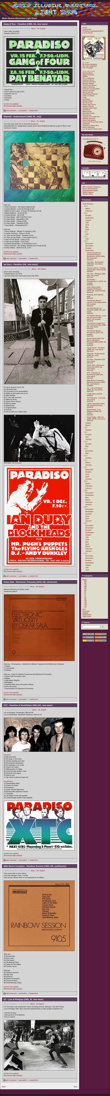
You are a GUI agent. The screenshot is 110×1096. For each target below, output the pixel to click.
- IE (37, 1004)
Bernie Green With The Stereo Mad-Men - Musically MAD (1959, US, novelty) (96, 341)
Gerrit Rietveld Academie (28, 124)
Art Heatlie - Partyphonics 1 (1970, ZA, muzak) (96, 281)
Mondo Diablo (87, 101)
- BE (85, 583)
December (89, 243)
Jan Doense (16, 463)
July (87, 222)
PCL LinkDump (88, 78)
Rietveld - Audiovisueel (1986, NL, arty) (96, 354)
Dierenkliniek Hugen (90, 190)
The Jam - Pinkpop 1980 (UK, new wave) (96, 274)
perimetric (86, 99)
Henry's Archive (88, 90)
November (89, 246)
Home (84, 27)
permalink (23, 110)
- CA (85, 585)
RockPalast (8, 781)
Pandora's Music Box (90, 125)
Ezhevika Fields (88, 113)
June (87, 225)
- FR (84, 588)
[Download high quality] (13, 106)
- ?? (84, 608)
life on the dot (87, 92)
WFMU (84, 76)
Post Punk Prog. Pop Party (92, 122)
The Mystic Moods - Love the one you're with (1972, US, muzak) (96, 317)
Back (4, 1087)
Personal (85, 611)
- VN (85, 604)
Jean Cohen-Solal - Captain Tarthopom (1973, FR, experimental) (96, 289)
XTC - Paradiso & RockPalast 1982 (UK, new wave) (95, 374)
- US (85, 602)
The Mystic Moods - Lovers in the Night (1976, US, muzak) (96, 302)
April (87, 229)
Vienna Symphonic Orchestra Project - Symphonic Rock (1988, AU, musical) (96, 255)
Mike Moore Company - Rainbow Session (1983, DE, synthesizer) (96, 382)
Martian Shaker (88, 83)
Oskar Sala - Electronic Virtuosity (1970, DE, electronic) (95, 367)
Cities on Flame (88, 96)
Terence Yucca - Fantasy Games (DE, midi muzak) (96, 269)
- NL (37, 121)
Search (86, 622)
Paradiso (7, 755)
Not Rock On (87, 103)
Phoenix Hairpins (89, 82)
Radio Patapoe (88, 192)
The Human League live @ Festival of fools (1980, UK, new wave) (96, 325)
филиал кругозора (89, 108)
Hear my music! (88, 36)
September (89, 218)
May (86, 227)
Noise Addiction (88, 127)
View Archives (87, 204)
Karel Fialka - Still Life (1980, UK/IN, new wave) (96, 418)
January (88, 439)
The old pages (87, 68)
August (88, 220)
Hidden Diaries (88, 106)
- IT (84, 595)
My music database (89, 64)
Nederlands (86, 615)
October (88, 215)
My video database (89, 66)
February (88, 211)
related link (33, 110)
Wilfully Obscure (88, 118)
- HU (85, 590)
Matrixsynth (87, 111)
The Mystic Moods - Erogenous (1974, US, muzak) (95, 332)
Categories (87, 576)
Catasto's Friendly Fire (91, 117)
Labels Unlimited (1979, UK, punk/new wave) (96, 404)
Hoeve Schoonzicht (89, 189)
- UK (37, 28)
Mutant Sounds (88, 75)
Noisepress (86, 115)
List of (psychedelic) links (92, 129)
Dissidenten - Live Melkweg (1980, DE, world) (94, 411)
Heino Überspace (89, 120)
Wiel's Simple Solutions (91, 187)
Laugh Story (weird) (94, 394)
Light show (86, 616)
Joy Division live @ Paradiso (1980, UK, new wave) (96, 309)
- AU (85, 581)
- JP (84, 597)
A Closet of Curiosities (91, 89)
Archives (86, 200)
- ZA (84, 606)
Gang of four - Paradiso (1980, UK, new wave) (96, 348)
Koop (84, 97)
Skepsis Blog (87, 194)
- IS (84, 594)
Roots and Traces (89, 104)
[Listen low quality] (11, 104)
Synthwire (86, 110)
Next (75, 1087)
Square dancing (88, 87)
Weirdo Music (87, 73)
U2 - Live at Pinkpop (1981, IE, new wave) (94, 389)
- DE (36, 586)
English (42, 28)
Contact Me (86, 29)
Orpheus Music (88, 80)
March (87, 208)
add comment (10, 110)
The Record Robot (89, 85)
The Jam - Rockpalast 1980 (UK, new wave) (95, 263)
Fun (83, 609)
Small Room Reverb (90, 94)
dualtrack (86, 124)
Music (33, 28)
